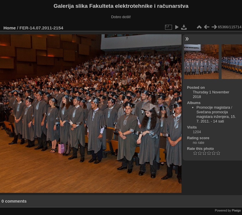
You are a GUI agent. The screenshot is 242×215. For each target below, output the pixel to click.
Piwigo (236, 210)
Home (9, 27)
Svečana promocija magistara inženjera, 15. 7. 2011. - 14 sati (216, 116)
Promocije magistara (213, 107)
